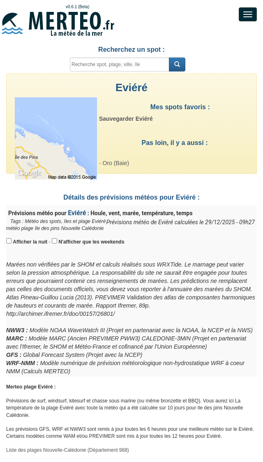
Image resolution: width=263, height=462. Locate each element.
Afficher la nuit (30, 242)
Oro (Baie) (116, 163)
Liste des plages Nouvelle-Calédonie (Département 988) (67, 450)
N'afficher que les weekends (91, 242)
